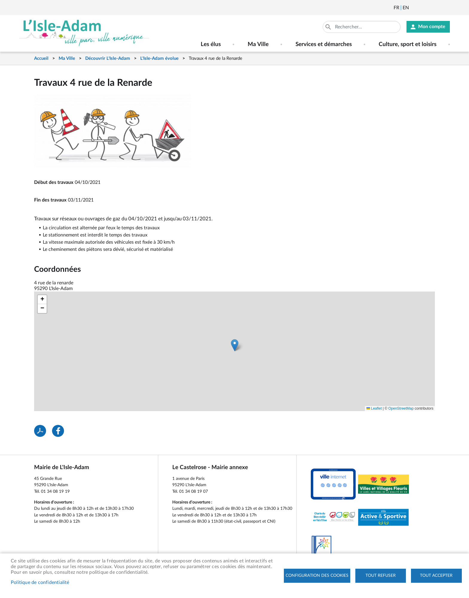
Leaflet (374, 408)
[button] (234, 345)
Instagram (446, 7)
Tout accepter (436, 575)
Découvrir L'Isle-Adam (107, 58)
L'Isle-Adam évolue (159, 58)
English (406, 7)
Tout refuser (381, 575)
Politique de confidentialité (40, 582)
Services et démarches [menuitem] (324, 44)
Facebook (430, 7)
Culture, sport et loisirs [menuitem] (407, 44)
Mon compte (431, 27)
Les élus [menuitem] (211, 44)
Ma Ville (67, 58)
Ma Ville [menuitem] (258, 44)
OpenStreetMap (401, 408)
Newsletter (414, 7)
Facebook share (58, 431)
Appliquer (328, 27)
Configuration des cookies (317, 575)
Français (396, 7)
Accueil (41, 58)
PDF (40, 431)
